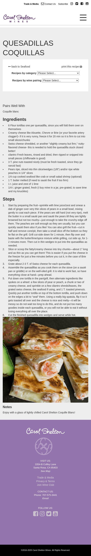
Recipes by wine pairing (26, 80)
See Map (45, 471)
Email (45, 498)
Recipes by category (23, 73)
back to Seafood (19, 66)
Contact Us (48, 3)
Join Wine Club (45, 484)
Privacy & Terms (45, 481)
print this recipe (71, 66)
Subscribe (63, 4)
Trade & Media (31, 4)
